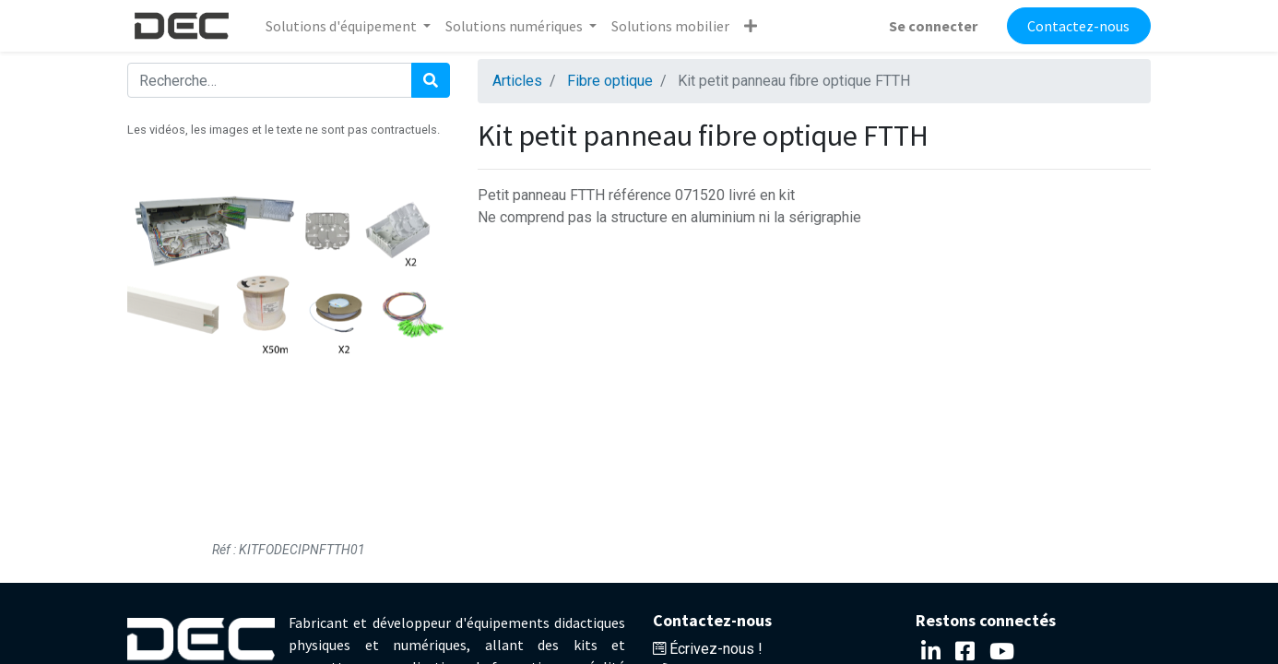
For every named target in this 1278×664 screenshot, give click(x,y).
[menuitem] (670, 25)
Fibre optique (610, 80)
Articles (517, 80)
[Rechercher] (430, 80)
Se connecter (933, 26)
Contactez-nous (1078, 26)
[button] (750, 25)
